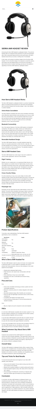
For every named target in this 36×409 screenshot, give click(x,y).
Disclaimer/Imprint (18, 401)
